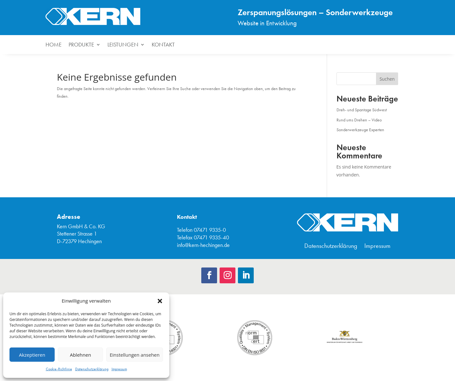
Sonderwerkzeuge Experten (360, 129)
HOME (54, 45)
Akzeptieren (32, 355)
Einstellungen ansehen (135, 355)
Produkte (81, 45)
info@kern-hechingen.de (203, 245)
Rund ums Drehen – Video (359, 120)
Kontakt (163, 45)
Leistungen (122, 45)
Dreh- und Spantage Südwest (362, 110)
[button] (160, 301)
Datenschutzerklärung (91, 369)
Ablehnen (80, 355)
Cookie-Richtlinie (59, 369)
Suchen (387, 79)
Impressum (119, 369)
